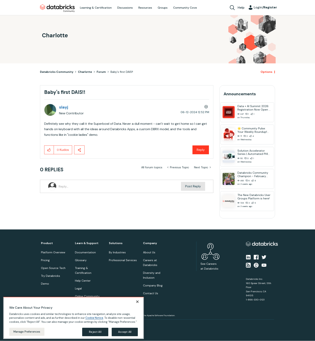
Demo (45, 283)
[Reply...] (120, 186)
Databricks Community (57, 8)
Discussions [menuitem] (125, 7)
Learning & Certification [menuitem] (96, 7)
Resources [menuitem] (145, 7)
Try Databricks (50, 276)
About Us (149, 252)
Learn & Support (86, 243)
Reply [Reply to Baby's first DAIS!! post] (201, 150)
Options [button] (266, 72)
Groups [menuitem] (163, 7)
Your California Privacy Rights (112, 324)
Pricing (45, 260)
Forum (101, 72)
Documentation (85, 252)
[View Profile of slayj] (63, 107)
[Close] (137, 335)
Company (150, 243)
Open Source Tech (53, 268)
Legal (78, 288)
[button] (49, 150)
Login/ (265, 7)
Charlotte (85, 72)
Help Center (83, 280)
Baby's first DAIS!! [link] (121, 72)
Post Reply (193, 186)
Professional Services (123, 260)
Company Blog (153, 285)
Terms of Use (64, 324)
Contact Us (150, 293)
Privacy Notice (48, 324)
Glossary (81, 260)
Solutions (116, 243)
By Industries (117, 252)
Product (47, 243)
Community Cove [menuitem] (185, 7)
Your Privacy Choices (84, 324)
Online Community (87, 296)
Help (241, 7)
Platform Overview (53, 252)
